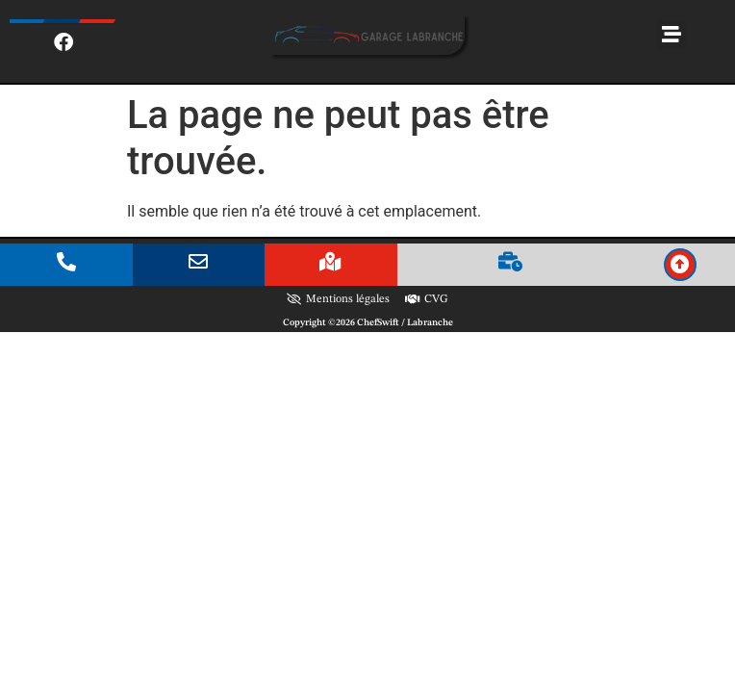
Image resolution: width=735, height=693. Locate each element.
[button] (671, 34)
